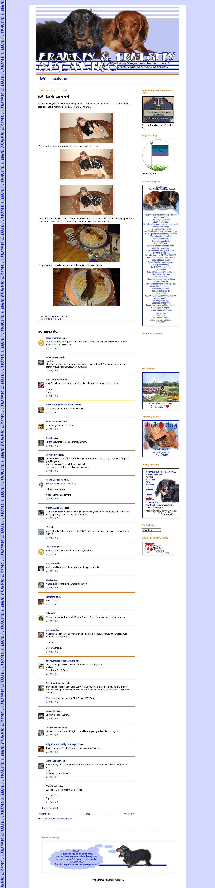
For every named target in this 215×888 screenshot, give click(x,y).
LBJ (47, 527)
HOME (42, 79)
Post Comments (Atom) (61, 819)
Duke (48, 613)
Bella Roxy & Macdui (55, 683)
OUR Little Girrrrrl (53, 319)
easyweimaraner (53, 338)
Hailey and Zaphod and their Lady (61, 405)
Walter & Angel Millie (55, 508)
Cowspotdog (52, 547)
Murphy (49, 630)
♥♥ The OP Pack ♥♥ (54, 480)
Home (87, 814)
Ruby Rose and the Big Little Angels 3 (62, 744)
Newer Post (44, 814)
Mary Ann (50, 563)
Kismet (49, 438)
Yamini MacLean (53, 357)
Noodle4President (54, 421)
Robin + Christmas (54, 380)
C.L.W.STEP (51, 711)
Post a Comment (50, 808)
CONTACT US (60, 79)
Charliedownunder (54, 728)
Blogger (119, 880)
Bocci (48, 580)
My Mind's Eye (52, 455)
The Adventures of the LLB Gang (60, 661)
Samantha (51, 597)
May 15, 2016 (52, 348)
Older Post (129, 814)
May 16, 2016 (52, 777)
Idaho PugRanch (53, 761)
